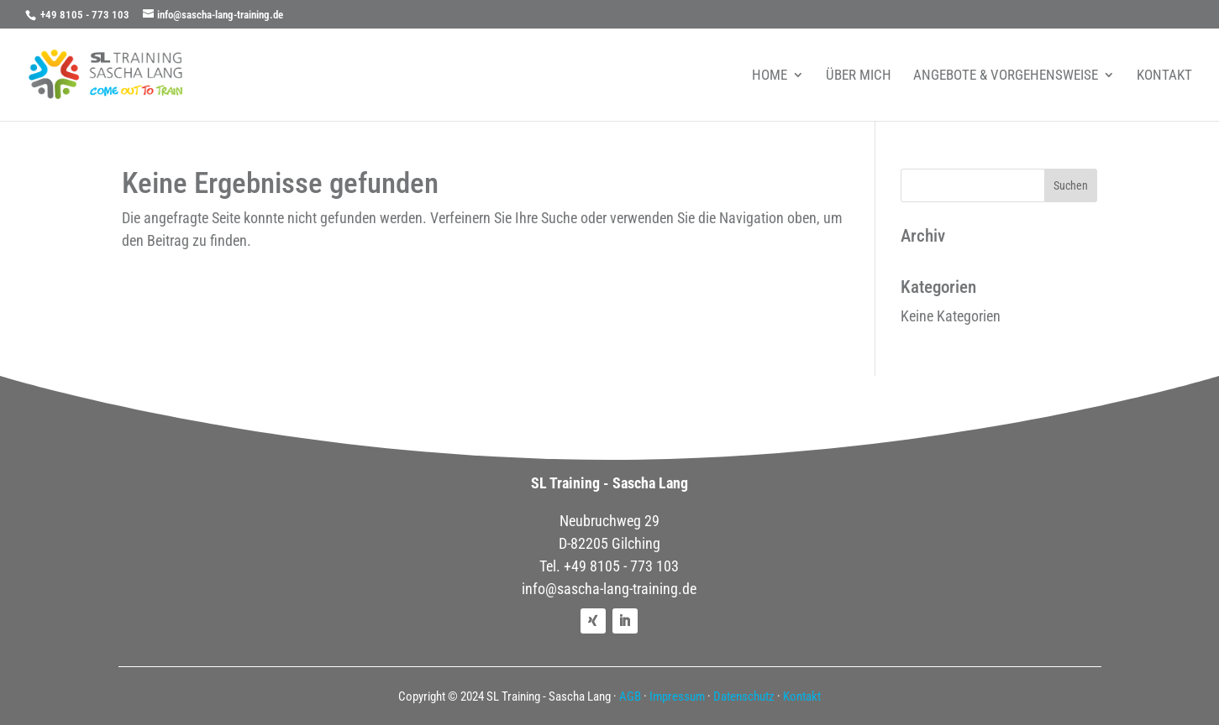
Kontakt (802, 696)
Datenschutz (744, 696)
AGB (630, 696)
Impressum (677, 696)
